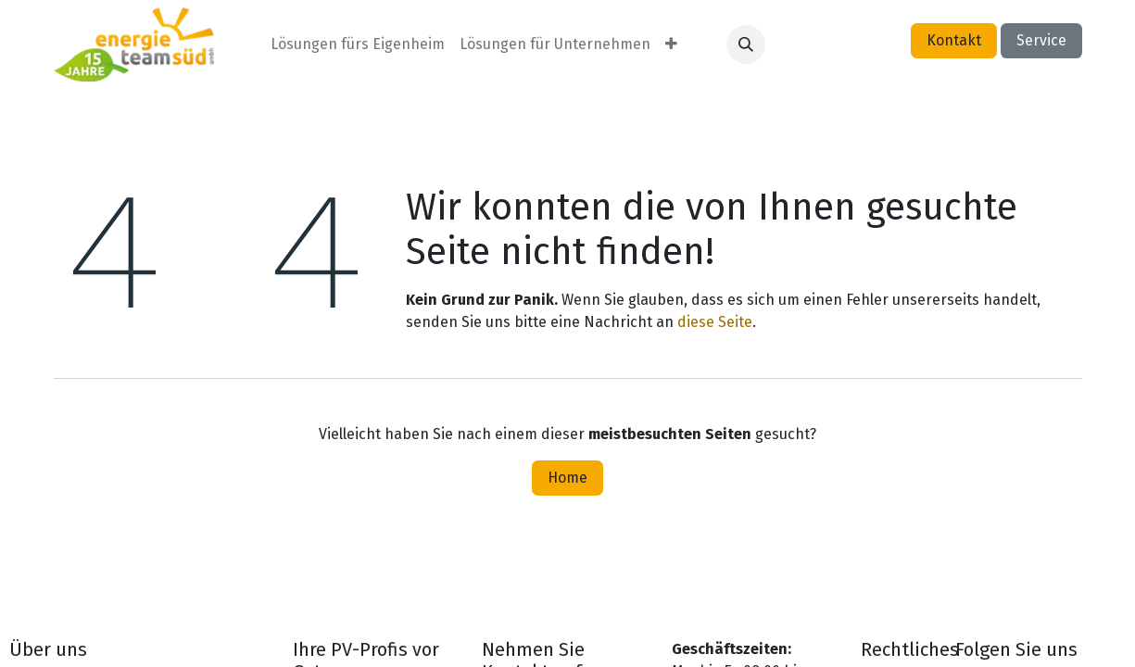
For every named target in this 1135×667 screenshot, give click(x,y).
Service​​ (1041, 40)
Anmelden (853, 44)
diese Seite (714, 322)
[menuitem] (357, 44)
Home (567, 477)
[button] (745, 44)
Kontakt (954, 40)
